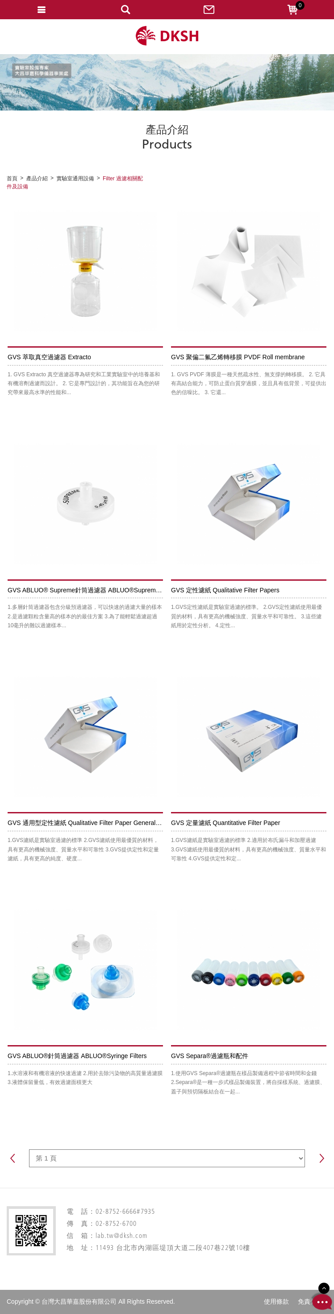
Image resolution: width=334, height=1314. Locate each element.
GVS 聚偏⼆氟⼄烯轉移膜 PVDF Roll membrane (238, 357)
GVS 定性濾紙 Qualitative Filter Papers (225, 590)
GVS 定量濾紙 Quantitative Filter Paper (225, 822)
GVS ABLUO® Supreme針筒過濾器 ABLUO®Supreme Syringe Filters (104, 590)
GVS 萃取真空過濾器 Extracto (49, 357)
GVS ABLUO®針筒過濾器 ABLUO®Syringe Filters (77, 1055)
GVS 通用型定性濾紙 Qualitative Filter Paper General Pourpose (96, 822)
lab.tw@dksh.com (121, 1236)
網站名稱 (167, 36)
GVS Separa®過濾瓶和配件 (209, 1055)
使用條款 (276, 1301)
